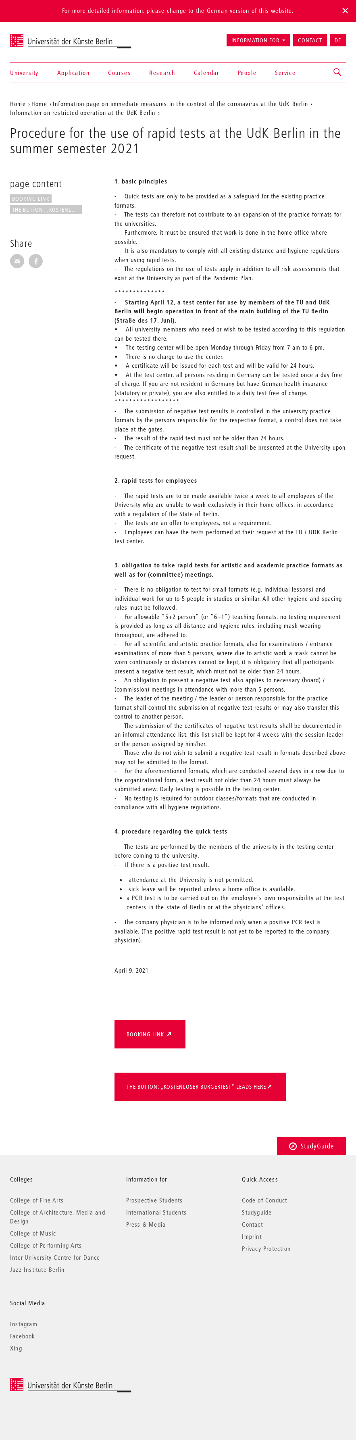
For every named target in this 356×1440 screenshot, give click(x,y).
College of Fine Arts (37, 1200)
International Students (156, 1212)
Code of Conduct (264, 1200)
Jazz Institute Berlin (37, 1269)
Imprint (251, 1236)
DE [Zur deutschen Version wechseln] (338, 40)
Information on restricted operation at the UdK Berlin (83, 112)
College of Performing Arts (46, 1245)
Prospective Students (154, 1200)
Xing (16, 1348)
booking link (31, 198)
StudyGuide (311, 1146)
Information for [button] (255, 40)
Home (18, 104)
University (24, 73)
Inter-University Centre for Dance (55, 1257)
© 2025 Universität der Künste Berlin (52, 1382)
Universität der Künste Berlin (41, 37)
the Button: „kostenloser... (47, 209)
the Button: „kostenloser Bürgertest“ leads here (196, 1086)
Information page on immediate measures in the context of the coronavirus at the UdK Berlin (180, 104)
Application (73, 73)
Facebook (22, 1336)
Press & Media (146, 1224)
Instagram (23, 1324)
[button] (338, 73)
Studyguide (257, 1212)
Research (162, 73)
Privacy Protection (266, 1248)
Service (285, 73)
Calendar (206, 73)
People (247, 73)
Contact (310, 40)
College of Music (33, 1233)
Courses (119, 73)
